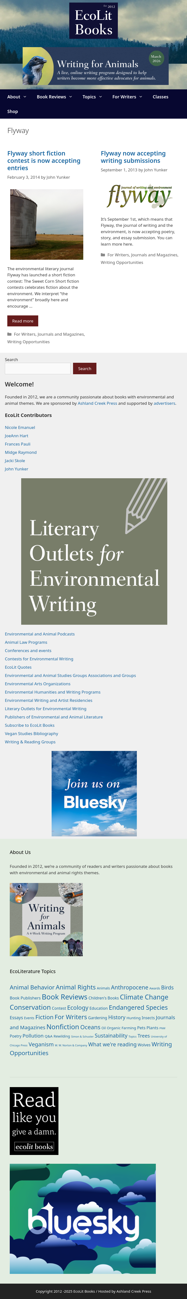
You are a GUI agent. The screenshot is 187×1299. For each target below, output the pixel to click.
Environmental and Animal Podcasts (40, 634)
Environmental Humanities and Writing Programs (53, 692)
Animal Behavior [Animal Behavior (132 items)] (32, 987)
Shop (12, 111)
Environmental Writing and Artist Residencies (48, 700)
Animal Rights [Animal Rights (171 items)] (76, 987)
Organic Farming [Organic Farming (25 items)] (121, 1027)
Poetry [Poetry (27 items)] (15, 1036)
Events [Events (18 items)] (29, 1018)
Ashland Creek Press (97, 403)
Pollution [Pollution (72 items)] (33, 1035)
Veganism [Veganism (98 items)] (41, 1044)
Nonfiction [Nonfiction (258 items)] (62, 1026)
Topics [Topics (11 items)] (133, 1036)
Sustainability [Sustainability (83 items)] (111, 1035)
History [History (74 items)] (116, 1017)
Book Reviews (57, 96)
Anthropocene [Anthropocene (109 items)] (129, 987)
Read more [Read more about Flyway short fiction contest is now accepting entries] (22, 321)
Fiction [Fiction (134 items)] (44, 1017)
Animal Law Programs (26, 642)
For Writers (130, 96)
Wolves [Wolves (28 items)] (144, 1045)
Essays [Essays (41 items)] (16, 1017)
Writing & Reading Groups (30, 742)
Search (11, 359)
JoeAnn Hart (16, 435)
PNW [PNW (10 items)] (162, 1028)
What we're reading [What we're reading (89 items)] (112, 1044)
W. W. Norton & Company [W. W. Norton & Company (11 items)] (71, 1045)
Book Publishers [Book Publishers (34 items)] (25, 998)
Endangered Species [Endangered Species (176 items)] (138, 1007)
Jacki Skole (15, 460)
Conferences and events (28, 650)
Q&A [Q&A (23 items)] (49, 1036)
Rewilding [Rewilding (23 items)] (62, 1036)
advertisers (164, 403)
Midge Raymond (21, 452)
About (19, 96)
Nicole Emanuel (20, 427)
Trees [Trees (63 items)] (144, 1035)
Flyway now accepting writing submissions (133, 157)
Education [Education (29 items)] (98, 1008)
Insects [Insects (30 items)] (148, 1017)
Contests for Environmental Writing (39, 659)
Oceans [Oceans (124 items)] (90, 1027)
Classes (160, 97)
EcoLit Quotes (18, 667)
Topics (95, 96)
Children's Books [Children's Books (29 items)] (103, 998)
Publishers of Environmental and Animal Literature (54, 717)
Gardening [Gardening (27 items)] (97, 1017)
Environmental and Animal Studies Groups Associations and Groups (70, 675)
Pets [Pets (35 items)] (141, 1027)
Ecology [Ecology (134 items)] (77, 1007)
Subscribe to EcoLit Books (30, 725)
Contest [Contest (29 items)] (59, 1008)
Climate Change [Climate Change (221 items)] (144, 996)
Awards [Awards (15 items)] (155, 988)
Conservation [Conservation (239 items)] (30, 1007)
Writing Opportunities (28, 341)
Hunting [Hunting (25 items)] (133, 1017)
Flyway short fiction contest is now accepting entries (44, 160)
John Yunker (16, 469)
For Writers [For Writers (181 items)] (71, 1017)
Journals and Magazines (61, 334)
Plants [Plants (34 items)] (152, 1027)
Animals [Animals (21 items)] (103, 988)
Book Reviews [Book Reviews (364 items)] (64, 997)
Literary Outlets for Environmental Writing (45, 708)
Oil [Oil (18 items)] (104, 1028)
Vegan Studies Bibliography (31, 733)
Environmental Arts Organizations (38, 683)
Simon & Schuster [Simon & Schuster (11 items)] (82, 1036)
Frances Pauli (17, 444)
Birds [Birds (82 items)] (167, 987)
